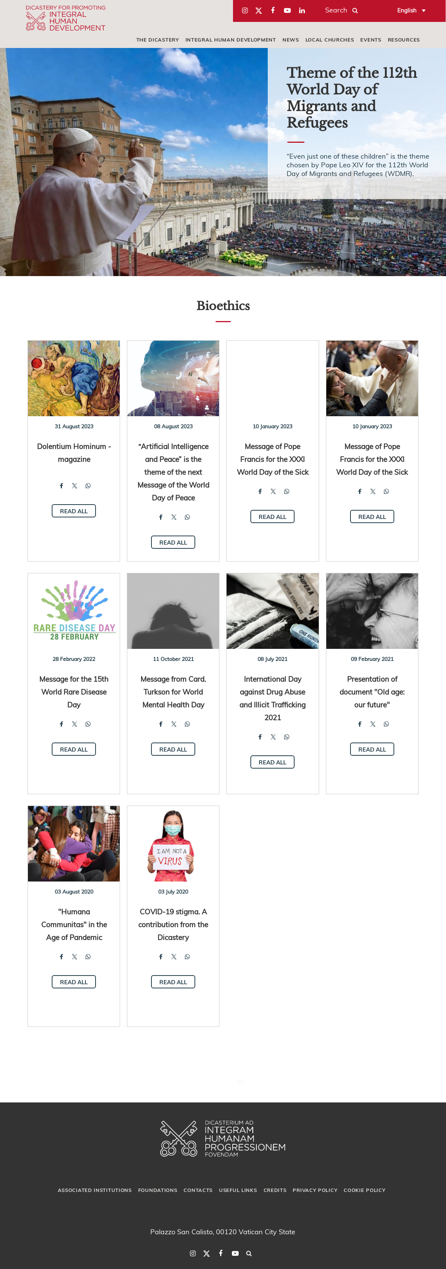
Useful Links (238, 1190)
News (290, 39)
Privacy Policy (315, 1190)
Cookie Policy (364, 1190)
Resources (404, 39)
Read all (74, 511)
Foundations (157, 1190)
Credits (275, 1190)
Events (370, 39)
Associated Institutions (95, 1190)
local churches (330, 39)
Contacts (198, 1190)
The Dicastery (157, 39)
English (407, 10)
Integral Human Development (230, 39)
